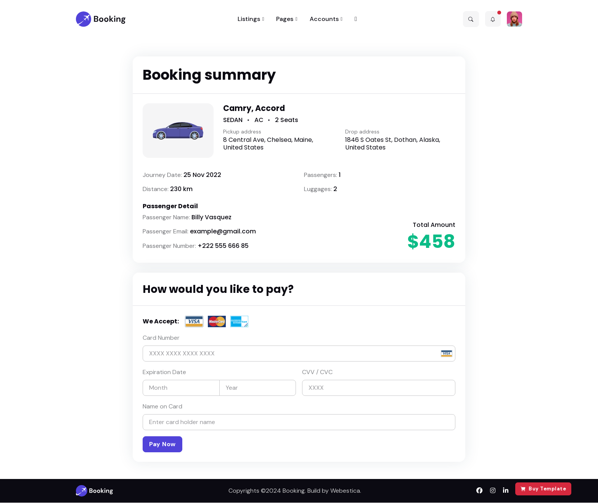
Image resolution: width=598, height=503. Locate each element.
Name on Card (162, 406)
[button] (471, 19)
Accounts (324, 19)
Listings (249, 19)
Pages (284, 19)
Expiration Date (164, 372)
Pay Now (162, 444)
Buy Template (543, 488)
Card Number (161, 338)
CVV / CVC (317, 372)
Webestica (345, 491)
